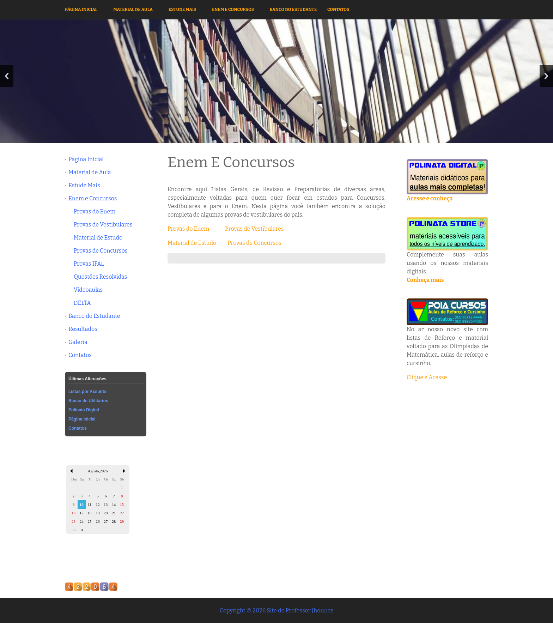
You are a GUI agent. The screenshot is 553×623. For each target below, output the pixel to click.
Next (546, 76)
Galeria (77, 342)
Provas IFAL (89, 263)
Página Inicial (81, 9)
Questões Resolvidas (100, 276)
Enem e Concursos (233, 9)
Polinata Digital (83, 409)
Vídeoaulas (88, 289)
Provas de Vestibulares (103, 224)
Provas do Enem (95, 211)
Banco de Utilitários (88, 400)
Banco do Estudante (293, 9)
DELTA (82, 303)
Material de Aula (133, 9)
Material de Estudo (98, 237)
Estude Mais (182, 9)
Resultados (82, 329)
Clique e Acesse (427, 377)
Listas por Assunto (87, 391)
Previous (6, 76)
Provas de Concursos (101, 250)
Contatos (338, 9)
